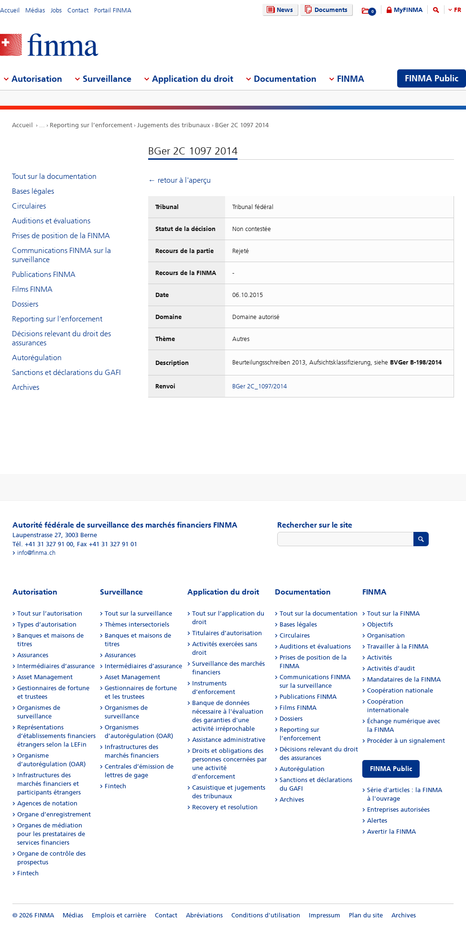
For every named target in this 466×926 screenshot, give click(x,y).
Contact (77, 10)
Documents (324, 9)
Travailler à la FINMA (397, 646)
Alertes (377, 820)
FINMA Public (391, 769)
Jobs (56, 10)
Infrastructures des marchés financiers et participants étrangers (49, 784)
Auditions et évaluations (51, 220)
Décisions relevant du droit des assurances (61, 338)
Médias (35, 10)
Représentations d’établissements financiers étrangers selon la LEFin (56, 736)
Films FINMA (32, 289)
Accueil (10, 10)
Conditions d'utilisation (265, 915)
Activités (379, 657)
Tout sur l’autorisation (49, 613)
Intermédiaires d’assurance (56, 666)
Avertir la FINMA (391, 831)
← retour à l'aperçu (179, 180)
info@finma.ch (36, 552)
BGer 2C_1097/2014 (259, 386)
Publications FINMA (44, 274)
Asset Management (45, 677)
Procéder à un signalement (406, 740)
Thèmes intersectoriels (137, 624)
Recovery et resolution (225, 807)
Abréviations (204, 915)
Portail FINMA (112, 10)
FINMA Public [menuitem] (431, 78)
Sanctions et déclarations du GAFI (66, 372)
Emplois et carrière (119, 915)
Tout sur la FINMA (393, 613)
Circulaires (29, 205)
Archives (25, 387)
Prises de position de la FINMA (61, 235)
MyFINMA (408, 9)
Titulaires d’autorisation (227, 633)
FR (457, 9)
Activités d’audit (391, 668)
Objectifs (380, 624)
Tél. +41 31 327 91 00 (42, 544)
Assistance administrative (228, 739)
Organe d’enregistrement (54, 814)
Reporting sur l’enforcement (91, 125)
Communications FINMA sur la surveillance (61, 255)
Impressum (324, 915)
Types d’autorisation (46, 624)
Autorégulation (37, 357)
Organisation (386, 635)
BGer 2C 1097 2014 (242, 125)
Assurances (32, 655)
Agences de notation (47, 803)
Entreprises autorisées (398, 809)
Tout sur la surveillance (138, 613)
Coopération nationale (400, 690)
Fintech (28, 873)
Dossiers (25, 304)
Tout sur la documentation (54, 176)
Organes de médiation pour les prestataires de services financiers (51, 834)
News (278, 9)
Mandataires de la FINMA (404, 679)
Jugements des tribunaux (173, 125)
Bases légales (33, 191)
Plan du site (366, 915)
